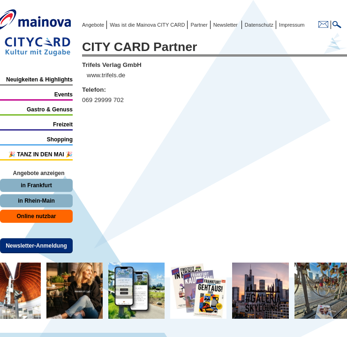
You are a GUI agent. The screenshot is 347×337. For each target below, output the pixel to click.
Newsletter (225, 25)
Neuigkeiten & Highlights (39, 79)
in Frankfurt (36, 185)
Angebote (93, 25)
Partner (198, 25)
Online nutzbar (36, 216)
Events (63, 94)
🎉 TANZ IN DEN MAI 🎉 (40, 154)
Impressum (291, 25)
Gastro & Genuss (50, 109)
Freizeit (63, 124)
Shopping (60, 139)
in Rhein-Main (36, 201)
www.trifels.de (106, 75)
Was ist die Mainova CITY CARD (146, 25)
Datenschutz (257, 25)
